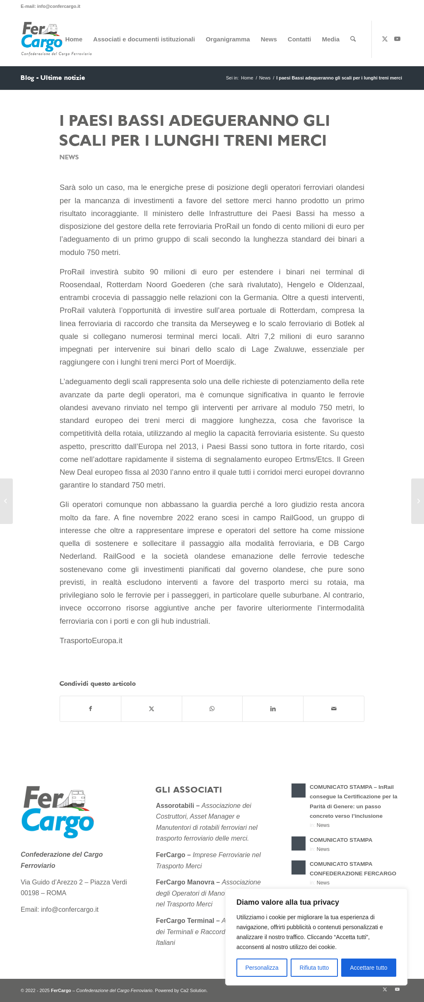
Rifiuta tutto (314, 967)
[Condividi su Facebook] (90, 708)
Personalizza (261, 967)
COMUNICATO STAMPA (341, 840)
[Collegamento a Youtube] (397, 39)
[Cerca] (353, 39)
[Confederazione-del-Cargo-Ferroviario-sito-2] (58, 39)
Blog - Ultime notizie (53, 78)
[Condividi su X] (151, 708)
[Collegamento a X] (384, 39)
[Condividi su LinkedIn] (273, 708)
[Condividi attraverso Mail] (334, 708)
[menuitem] (74, 39)
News (69, 157)
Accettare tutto (368, 967)
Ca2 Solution (193, 990)
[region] (316, 937)
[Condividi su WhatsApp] (212, 708)
